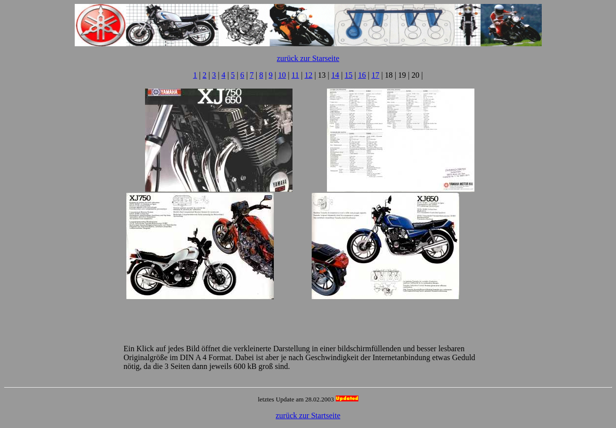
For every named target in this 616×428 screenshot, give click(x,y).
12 (308, 75)
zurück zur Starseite (308, 58)
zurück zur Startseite (308, 415)
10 (282, 75)
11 (295, 75)
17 (375, 75)
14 (335, 75)
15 (348, 75)
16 (362, 75)
